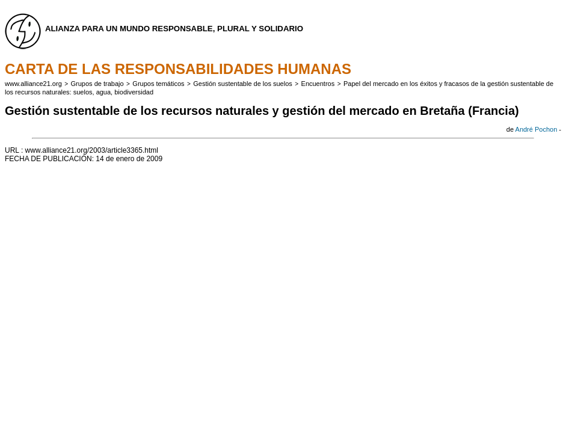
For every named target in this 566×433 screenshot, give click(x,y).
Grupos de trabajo (97, 83)
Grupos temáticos (158, 83)
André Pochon (536, 129)
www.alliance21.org (33, 83)
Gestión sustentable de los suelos (242, 83)
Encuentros (318, 83)
